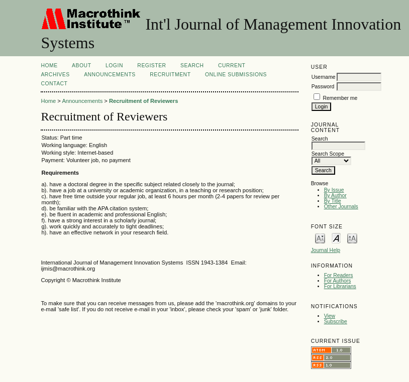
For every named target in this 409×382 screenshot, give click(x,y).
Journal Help (325, 250)
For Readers (338, 275)
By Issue (334, 190)
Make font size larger (352, 237)
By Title (332, 201)
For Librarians (340, 286)
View (329, 316)
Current (231, 65)
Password (323, 86)
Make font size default (336, 237)
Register (151, 65)
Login (114, 65)
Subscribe (335, 321)
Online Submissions (236, 74)
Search (191, 65)
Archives (55, 74)
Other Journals (341, 206)
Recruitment (170, 74)
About (81, 65)
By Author (335, 195)
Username (324, 77)
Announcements (110, 74)
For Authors (337, 281)
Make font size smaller (320, 237)
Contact (54, 83)
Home (49, 65)
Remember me (340, 98)
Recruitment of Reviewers (143, 101)
